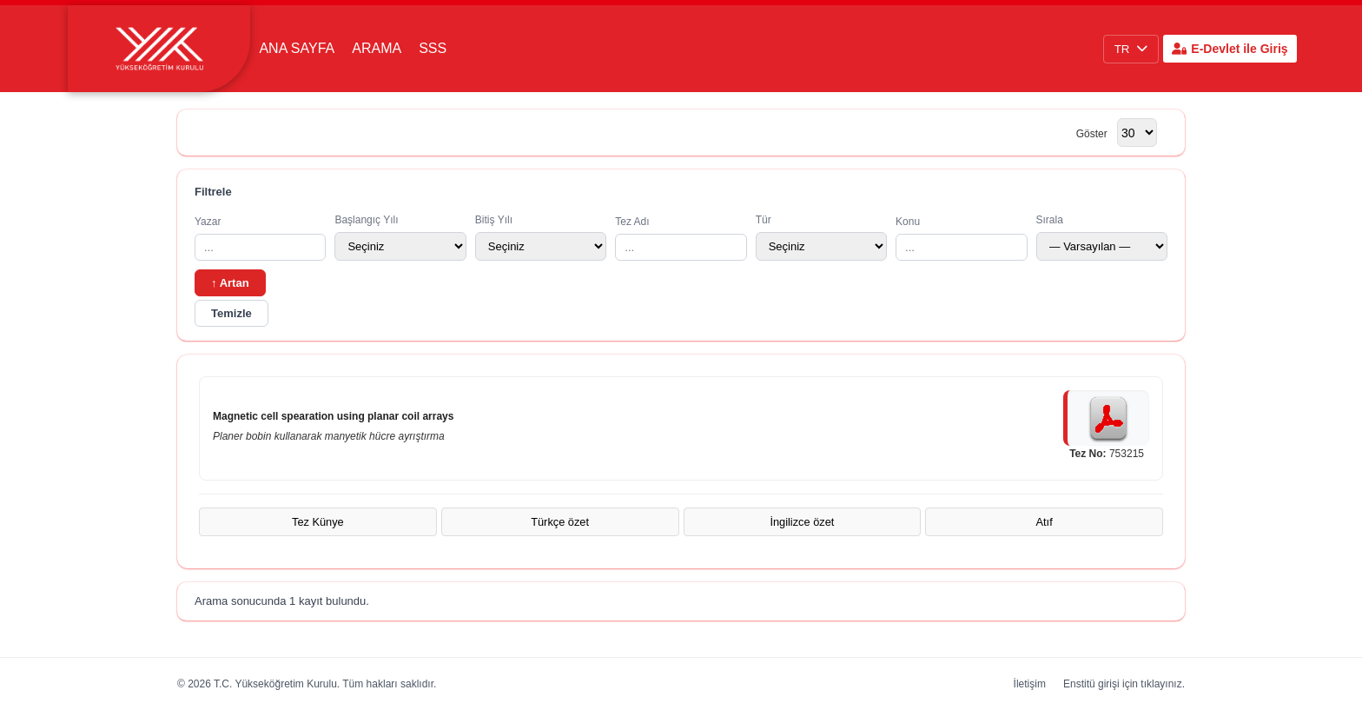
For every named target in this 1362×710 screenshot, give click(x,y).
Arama (376, 48)
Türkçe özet (560, 521)
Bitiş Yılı (540, 237)
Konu (961, 238)
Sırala (1101, 237)
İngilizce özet (802, 521)
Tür (821, 237)
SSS (432, 48)
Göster (1091, 134)
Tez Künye (318, 521)
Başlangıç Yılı (400, 237)
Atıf (1044, 521)
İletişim (1030, 684)
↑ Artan (230, 282)
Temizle (231, 313)
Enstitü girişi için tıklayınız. (1124, 684)
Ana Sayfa (296, 48)
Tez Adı (680, 238)
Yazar (260, 238)
